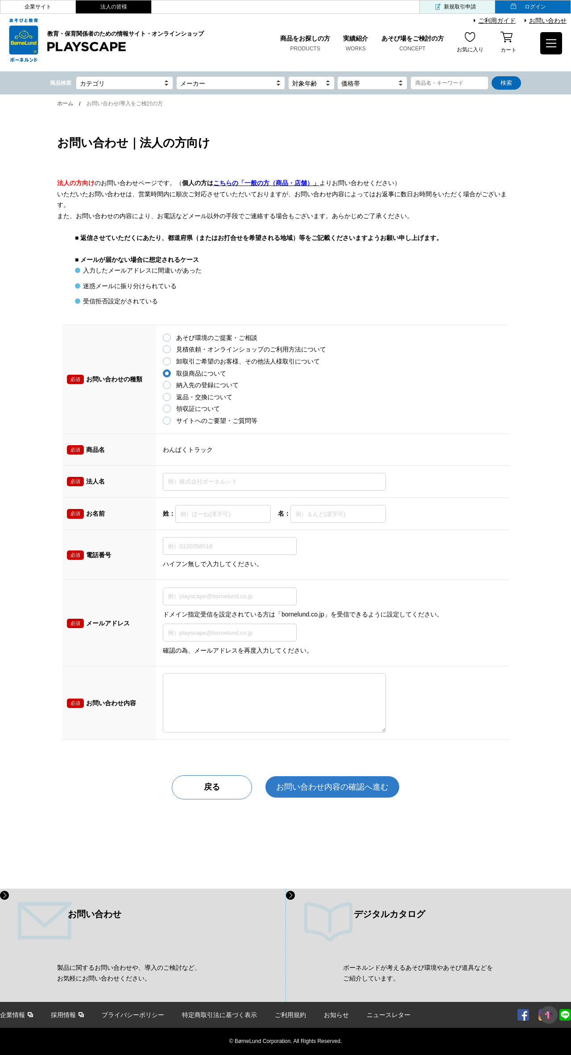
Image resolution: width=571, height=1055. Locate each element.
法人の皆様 (113, 7)
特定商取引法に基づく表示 (219, 1014)
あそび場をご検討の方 (412, 44)
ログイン (535, 7)
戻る (212, 786)
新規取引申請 (460, 7)
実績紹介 (355, 44)
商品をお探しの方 (305, 44)
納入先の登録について (207, 385)
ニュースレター (388, 1014)
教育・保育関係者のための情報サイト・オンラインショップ (125, 41)
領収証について (198, 408)
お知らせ (336, 1014)
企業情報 (12, 1014)
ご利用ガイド (497, 20)
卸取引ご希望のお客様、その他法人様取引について (248, 361)
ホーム (65, 103)
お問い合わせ (548, 20)
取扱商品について (201, 373)
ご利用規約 (290, 1014)
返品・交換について (204, 397)
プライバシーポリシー (133, 1014)
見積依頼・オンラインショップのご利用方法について (251, 349)
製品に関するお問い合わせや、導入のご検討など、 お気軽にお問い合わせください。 (129, 973)
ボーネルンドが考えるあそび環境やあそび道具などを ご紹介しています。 (418, 973)
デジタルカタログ (389, 914)
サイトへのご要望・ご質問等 (216, 420)
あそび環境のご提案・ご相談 (216, 337)
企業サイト (38, 7)
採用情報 (63, 1014)
